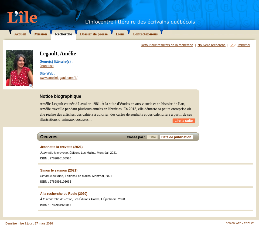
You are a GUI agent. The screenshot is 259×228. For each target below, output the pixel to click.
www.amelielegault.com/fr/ (58, 78)
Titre (153, 137)
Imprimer (244, 45)
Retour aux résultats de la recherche (167, 45)
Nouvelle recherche (211, 45)
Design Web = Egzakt (240, 223)
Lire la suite (184, 121)
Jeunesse (47, 66)
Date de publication (177, 137)
